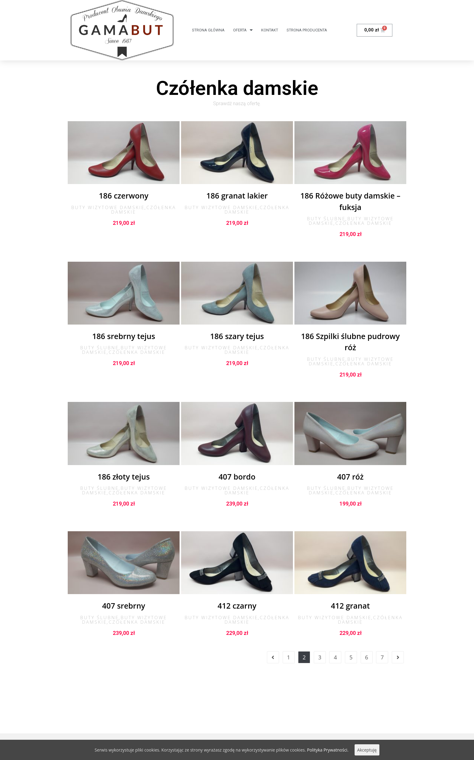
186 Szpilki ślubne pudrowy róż (350, 342)
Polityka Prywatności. (328, 750)
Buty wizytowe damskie (108, 207)
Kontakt (269, 30)
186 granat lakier (237, 195)
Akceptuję (367, 750)
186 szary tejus (237, 336)
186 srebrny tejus (123, 336)
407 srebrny (123, 605)
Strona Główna (208, 30)
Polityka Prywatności (201, 709)
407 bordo (237, 476)
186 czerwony (123, 195)
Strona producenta (307, 30)
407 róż (350, 476)
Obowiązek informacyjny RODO (136, 709)
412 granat (350, 605)
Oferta (243, 30)
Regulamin (82, 709)
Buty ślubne (326, 218)
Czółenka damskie (363, 223)
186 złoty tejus (124, 476)
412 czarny (237, 605)
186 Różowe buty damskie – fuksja (350, 201)
